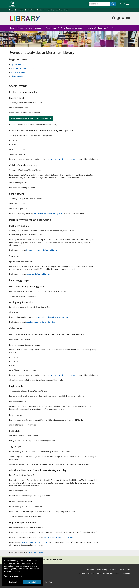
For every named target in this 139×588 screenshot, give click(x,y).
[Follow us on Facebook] (113, 18)
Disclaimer (90, 569)
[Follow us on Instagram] (118, 18)
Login (12, 28)
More (116, 27)
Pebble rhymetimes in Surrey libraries (42, 250)
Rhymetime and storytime (22, 68)
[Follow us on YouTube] (128, 18)
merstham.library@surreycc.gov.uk (61, 159)
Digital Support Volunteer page (35, 542)
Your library (32, 10)
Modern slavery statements (108, 573)
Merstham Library (62, 10)
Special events (17, 64)
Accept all (32, 582)
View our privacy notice (13, 576)
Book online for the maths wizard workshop (29, 118)
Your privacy (102, 569)
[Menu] (124, 4)
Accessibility (125, 569)
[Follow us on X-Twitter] (122, 18)
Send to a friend (36, 553)
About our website (86, 573)
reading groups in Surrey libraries (40, 322)
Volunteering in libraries (71, 28)
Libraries (21, 10)
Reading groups (18, 72)
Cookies (113, 569)
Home (11, 10)
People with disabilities (97, 28)
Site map (126, 573)
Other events (17, 76)
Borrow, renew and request (29, 28)
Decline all (13, 582)
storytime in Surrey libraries (38, 274)
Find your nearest (46, 10)
